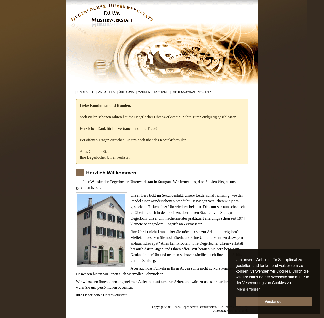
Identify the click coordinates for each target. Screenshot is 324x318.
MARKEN (144, 92)
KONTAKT (161, 92)
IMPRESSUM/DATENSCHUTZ (191, 92)
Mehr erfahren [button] (248, 289)
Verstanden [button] (274, 302)
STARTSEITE (85, 92)
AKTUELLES (106, 92)
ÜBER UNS (126, 92)
